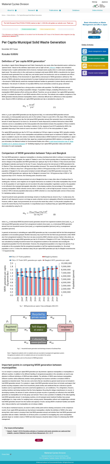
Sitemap (94, 2)
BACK (39, 440)
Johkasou (52, 68)
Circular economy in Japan (93, 58)
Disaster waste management (94, 73)
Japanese (105, 2)
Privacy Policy (5, 454)
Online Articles (97, 10)
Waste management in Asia (93, 66)
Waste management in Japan (94, 51)
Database (75, 10)
